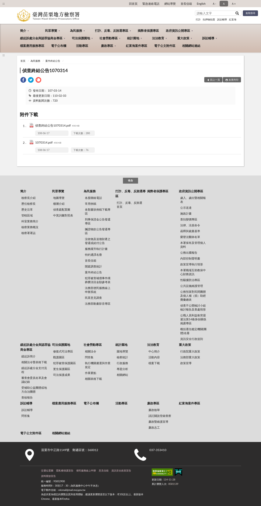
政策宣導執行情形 (191, 264)
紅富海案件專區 (136, 45)
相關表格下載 (93, 378)
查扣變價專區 (188, 219)
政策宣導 (186, 363)
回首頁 (133, 3)
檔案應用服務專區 (32, 45)
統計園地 (133, 38)
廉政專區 (107, 45)
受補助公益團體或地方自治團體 (34, 389)
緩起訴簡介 (28, 356)
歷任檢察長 (28, 203)
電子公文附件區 (164, 45)
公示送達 (186, 207)
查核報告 (27, 397)
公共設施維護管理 (191, 285)
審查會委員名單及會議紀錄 (34, 379)
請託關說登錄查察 (159, 415)
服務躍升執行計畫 (96, 248)
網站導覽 (170, 3)
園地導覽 (122, 351)
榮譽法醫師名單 (190, 237)
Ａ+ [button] (233, 3)
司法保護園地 (81, 38)
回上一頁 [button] (215, 79)
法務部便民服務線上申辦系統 (97, 290)
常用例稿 (90, 203)
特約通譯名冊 (93, 254)
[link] (23, 80)
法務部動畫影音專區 (97, 303)
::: (3, 3)
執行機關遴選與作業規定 (97, 365)
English (201, 3)
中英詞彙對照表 (63, 215)
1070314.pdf (48, 143)
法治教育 (158, 38)
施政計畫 (186, 213)
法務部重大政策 (190, 357)
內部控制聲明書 (190, 258)
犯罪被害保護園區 (64, 363)
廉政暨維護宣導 (158, 421)
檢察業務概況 (29, 227)
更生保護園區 (61, 369)
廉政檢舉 (154, 410)
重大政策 (183, 38)
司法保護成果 (61, 374)
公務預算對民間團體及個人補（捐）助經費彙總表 (193, 295)
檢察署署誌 (28, 233)
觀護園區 (58, 357)
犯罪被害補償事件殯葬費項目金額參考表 (97, 280)
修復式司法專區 (63, 351)
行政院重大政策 (190, 351)
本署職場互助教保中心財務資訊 (193, 272)
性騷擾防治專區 (190, 280)
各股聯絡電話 (93, 197)
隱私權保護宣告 (64, 470)
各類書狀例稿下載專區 (97, 211)
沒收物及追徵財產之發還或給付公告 (97, 241)
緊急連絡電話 (150, 3)
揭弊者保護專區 (148, 30)
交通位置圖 (47, 470)
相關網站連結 (191, 45)
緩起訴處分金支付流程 (34, 370)
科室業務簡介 (29, 221)
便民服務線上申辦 (86, 470)
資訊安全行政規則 (191, 339)
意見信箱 (104, 470)
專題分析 (122, 369)
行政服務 (122, 363)
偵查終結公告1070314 (45, 70)
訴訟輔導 (222, 19)
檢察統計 (122, 357)
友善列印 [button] (233, 79)
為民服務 (76, 30)
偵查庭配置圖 (61, 209)
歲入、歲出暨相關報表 (193, 199)
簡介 (23, 30)
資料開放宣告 (48, 475)
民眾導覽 (51, 30)
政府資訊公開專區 (178, 30)
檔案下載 (154, 363)
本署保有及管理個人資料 (193, 244)
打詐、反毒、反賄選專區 (111, 30)
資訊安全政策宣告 (121, 470)
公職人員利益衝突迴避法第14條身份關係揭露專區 (193, 319)
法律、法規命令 (190, 225)
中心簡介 (154, 351)
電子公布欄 (58, 45)
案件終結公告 (52, 60)
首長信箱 (186, 3)
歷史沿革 (27, 209)
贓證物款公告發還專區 (97, 231)
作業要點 (90, 373)
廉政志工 (154, 427)
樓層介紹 (58, 203)
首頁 (22, 60)
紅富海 (232, 19)
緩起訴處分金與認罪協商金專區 (41, 38)
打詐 (198, 19)
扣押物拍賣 (209, 19)
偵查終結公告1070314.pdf (57, 126)
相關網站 (122, 374)
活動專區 (82, 45)
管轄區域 (27, 215)
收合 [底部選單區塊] (130, 180)
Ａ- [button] (214, 3)
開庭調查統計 (93, 266)
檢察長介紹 (28, 197)
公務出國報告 (188, 252)
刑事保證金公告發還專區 (97, 221)
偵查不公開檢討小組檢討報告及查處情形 (193, 307)
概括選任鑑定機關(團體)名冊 (193, 331)
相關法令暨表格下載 (34, 362)
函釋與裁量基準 (190, 231)
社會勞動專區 (108, 38)
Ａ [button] (223, 3)
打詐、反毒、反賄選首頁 (129, 204)
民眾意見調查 (93, 297)
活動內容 (154, 357)
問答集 (89, 357)
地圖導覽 (58, 197)
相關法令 (90, 351)
